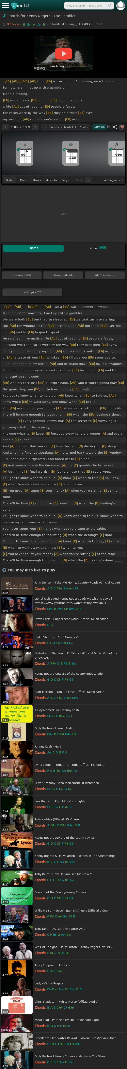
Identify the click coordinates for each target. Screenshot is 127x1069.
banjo (65, 180)
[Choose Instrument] (88, 180)
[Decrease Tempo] (5, 127)
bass (79, 180)
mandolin (51, 180)
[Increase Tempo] (35, 127)
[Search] (109, 6)
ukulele (37, 180)
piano (23, 180)
